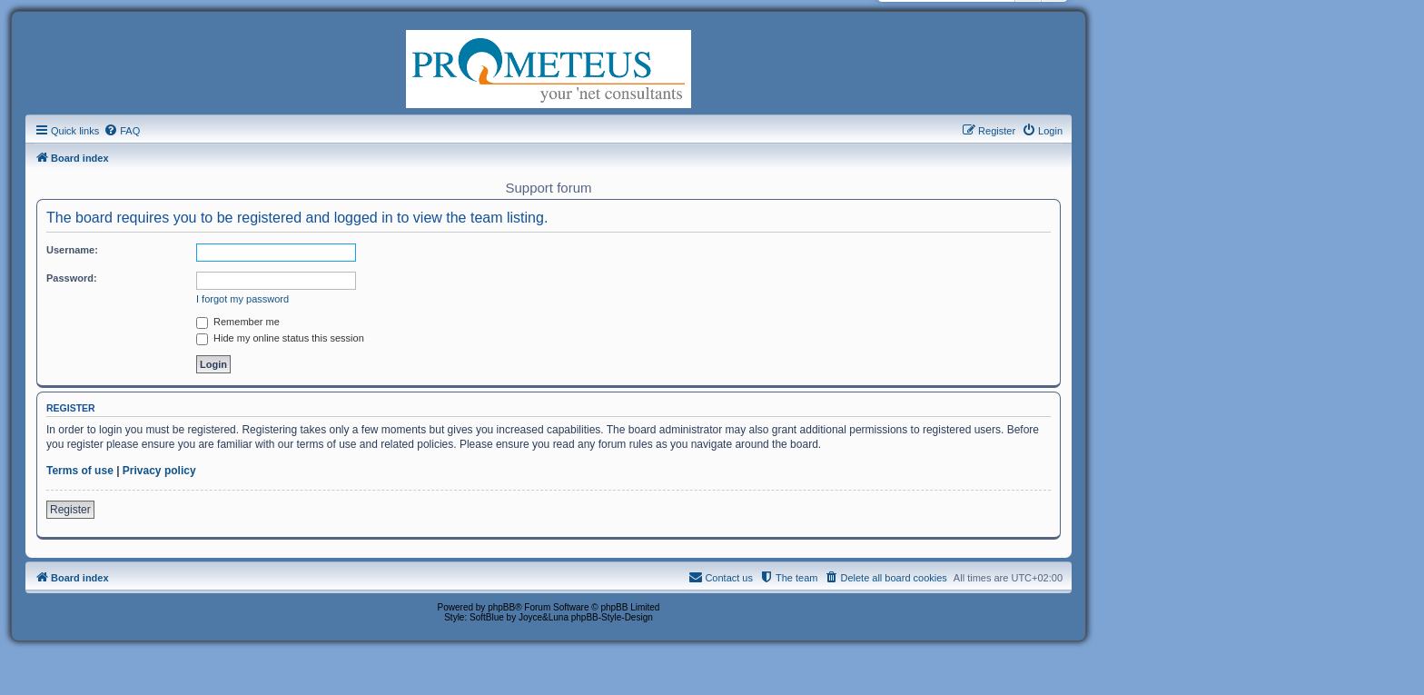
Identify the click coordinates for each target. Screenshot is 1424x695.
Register (70, 509)
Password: (71, 278)
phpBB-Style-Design (612, 617)
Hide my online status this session (280, 338)
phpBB (501, 607)
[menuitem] (122, 131)
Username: (72, 249)
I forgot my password (242, 298)
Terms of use (80, 470)
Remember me (238, 321)
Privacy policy (159, 470)
